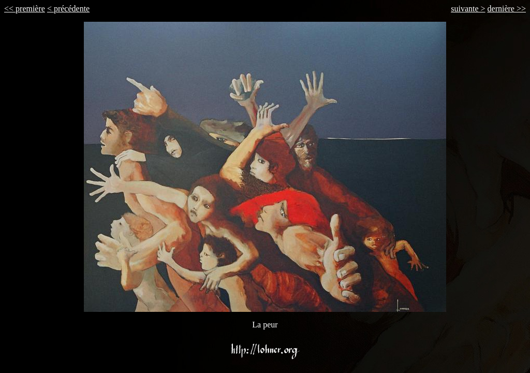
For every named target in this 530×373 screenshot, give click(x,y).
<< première (24, 8)
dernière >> (507, 8)
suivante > (468, 8)
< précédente (68, 8)
